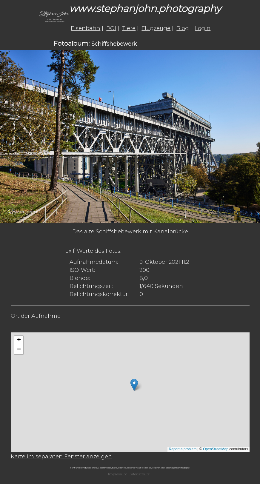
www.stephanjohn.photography (145, 8)
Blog (182, 28)
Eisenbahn (85, 28)
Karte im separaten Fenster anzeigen (61, 456)
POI (111, 28)
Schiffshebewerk (114, 44)
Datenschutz (139, 474)
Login (202, 28)
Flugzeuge (155, 28)
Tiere (129, 28)
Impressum (117, 474)
